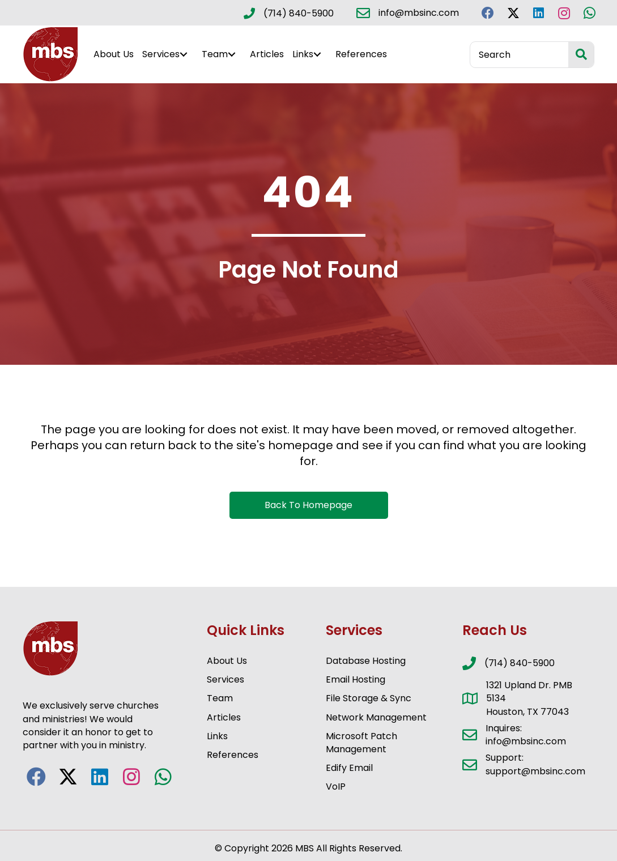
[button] (487, 12)
